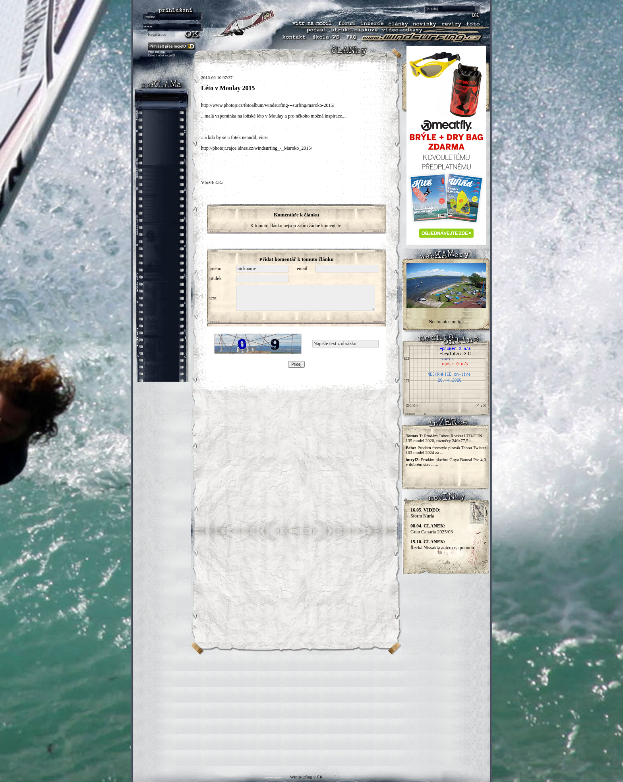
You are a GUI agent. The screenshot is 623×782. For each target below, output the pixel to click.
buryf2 (412, 459)
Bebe (410, 447)
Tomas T (414, 435)
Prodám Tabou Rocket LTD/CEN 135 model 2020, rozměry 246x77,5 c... (444, 438)
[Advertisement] (311, 710)
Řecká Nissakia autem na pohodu (442, 544)
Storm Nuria (425, 513)
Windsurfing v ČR (306, 776)
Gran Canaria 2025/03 (431, 529)
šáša (219, 182)
